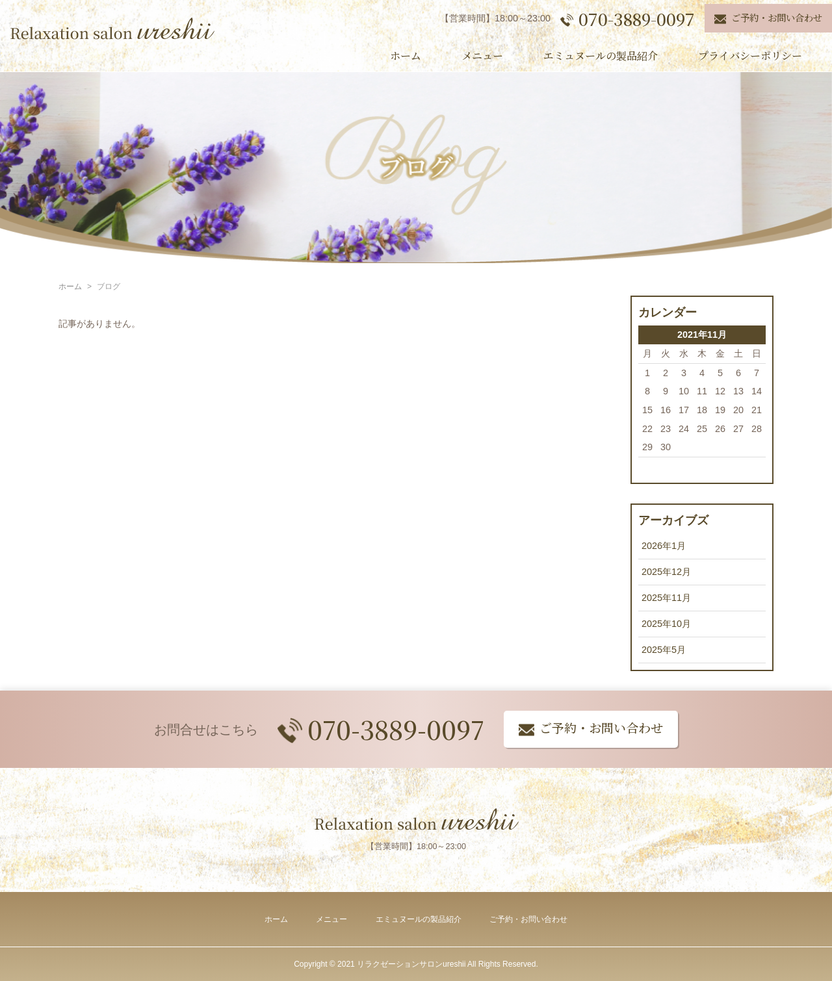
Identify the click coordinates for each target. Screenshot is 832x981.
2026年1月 (664, 546)
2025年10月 (666, 623)
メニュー (482, 55)
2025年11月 (666, 597)
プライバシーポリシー (750, 55)
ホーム (405, 55)
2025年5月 (664, 649)
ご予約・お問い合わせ (528, 919)
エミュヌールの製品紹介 (600, 55)
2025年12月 (666, 572)
